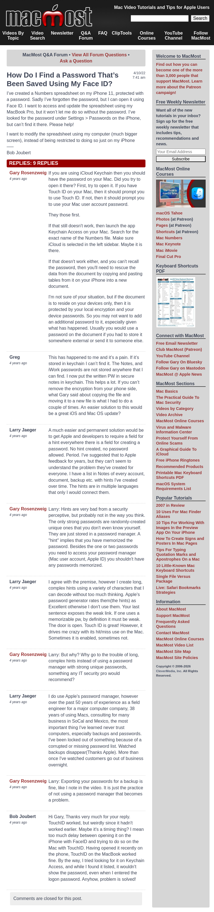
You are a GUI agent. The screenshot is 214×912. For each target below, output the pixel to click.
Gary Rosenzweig (28, 172)
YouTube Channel (173, 35)
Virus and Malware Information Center (174, 429)
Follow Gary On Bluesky (179, 362)
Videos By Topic (13, 35)
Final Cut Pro (168, 256)
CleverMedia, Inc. (169, 671)
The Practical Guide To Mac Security (177, 399)
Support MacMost (173, 615)
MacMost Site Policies (177, 657)
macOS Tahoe (169, 213)
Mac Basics (167, 391)
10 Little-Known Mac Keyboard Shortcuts (175, 568)
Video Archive (169, 414)
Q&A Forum (86, 35)
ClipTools (122, 33)
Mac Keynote (168, 244)
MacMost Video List (174, 645)
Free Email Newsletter (177, 343)
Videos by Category (174, 408)
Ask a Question (76, 61)
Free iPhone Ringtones (178, 460)
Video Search (37, 35)
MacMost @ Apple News (179, 374)
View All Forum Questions (99, 54)
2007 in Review (170, 505)
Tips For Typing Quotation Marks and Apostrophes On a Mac (178, 554)
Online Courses (147, 35)
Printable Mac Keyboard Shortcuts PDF (179, 475)
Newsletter (62, 33)
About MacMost (171, 609)
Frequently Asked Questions (172, 624)
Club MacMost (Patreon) (179, 349)
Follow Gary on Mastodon (180, 368)
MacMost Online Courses (180, 421)
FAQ (102, 33)
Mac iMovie (166, 250)
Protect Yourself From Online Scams (177, 440)
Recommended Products (179, 466)
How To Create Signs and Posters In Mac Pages (180, 541)
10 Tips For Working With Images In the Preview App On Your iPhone (180, 527)
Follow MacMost (200, 35)
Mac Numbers (169, 238)
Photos (163, 219)
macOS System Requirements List (173, 486)
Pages (162, 225)
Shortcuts (165, 232)
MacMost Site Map (173, 651)
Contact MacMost (172, 633)
